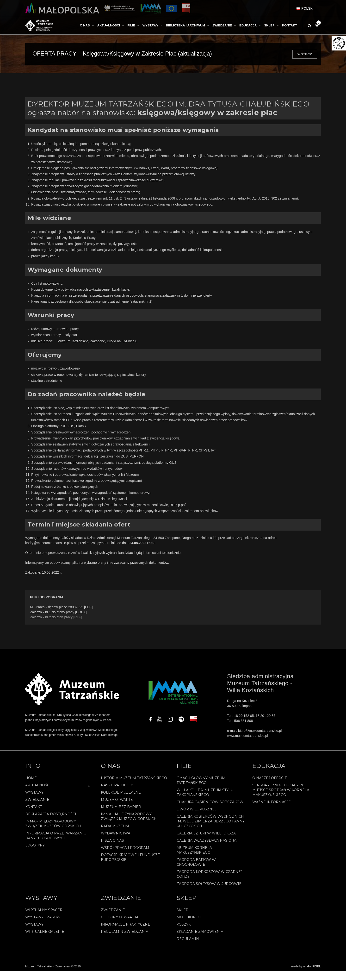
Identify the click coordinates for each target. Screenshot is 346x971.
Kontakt (33, 807)
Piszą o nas (112, 840)
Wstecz (304, 54)
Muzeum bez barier (121, 807)
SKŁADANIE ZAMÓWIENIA (200, 931)
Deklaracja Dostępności (50, 814)
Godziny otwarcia (119, 917)
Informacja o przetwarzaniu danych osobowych (55, 835)
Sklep (182, 910)
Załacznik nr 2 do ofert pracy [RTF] (56, 617)
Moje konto (189, 917)
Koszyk (184, 924)
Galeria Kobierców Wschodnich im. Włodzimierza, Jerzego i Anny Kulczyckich (211, 821)
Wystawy (34, 792)
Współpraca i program (125, 848)
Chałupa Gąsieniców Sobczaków (210, 802)
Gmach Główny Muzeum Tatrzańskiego (201, 780)
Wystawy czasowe (44, 917)
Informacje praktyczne (125, 924)
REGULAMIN (188, 939)
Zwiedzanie (37, 799)
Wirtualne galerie (44, 931)
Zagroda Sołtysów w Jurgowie (209, 884)
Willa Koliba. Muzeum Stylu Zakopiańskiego (205, 792)
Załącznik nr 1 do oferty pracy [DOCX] (58, 612)
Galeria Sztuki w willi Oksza (206, 833)
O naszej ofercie (269, 778)
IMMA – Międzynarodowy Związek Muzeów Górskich (53, 823)
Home (31, 778)
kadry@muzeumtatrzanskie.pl (47, 543)
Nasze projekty (117, 785)
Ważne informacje (271, 802)
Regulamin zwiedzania (124, 931)
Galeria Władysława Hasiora (206, 840)
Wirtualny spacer (43, 910)
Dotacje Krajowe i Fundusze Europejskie (130, 857)
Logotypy (35, 845)
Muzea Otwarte (117, 799)
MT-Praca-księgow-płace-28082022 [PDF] (61, 607)
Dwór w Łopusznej (196, 809)
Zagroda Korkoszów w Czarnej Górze (209, 874)
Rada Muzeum (115, 826)
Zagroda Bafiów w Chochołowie (196, 862)
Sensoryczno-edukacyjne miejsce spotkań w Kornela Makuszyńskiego (280, 790)
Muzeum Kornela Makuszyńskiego (194, 850)
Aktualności (38, 785)
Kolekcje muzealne (121, 792)
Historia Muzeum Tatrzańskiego (134, 778)
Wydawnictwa (115, 833)
